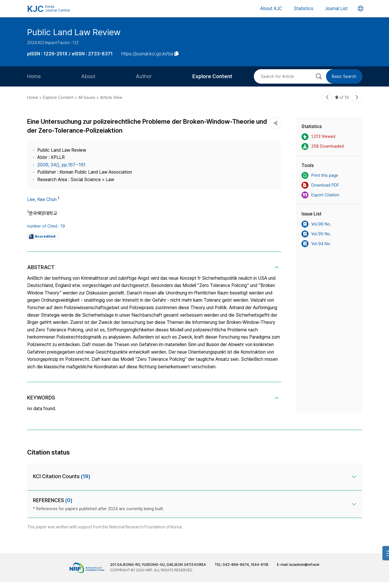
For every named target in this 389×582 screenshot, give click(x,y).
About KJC (271, 8)
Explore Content (212, 76)
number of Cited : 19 (46, 226)
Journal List (336, 8)
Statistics (303, 8)
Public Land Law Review (73, 32)
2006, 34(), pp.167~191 (61, 165)
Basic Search (344, 76)
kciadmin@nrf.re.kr (304, 565)
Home (34, 76)
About (88, 76)
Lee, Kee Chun (42, 199)
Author (144, 76)
